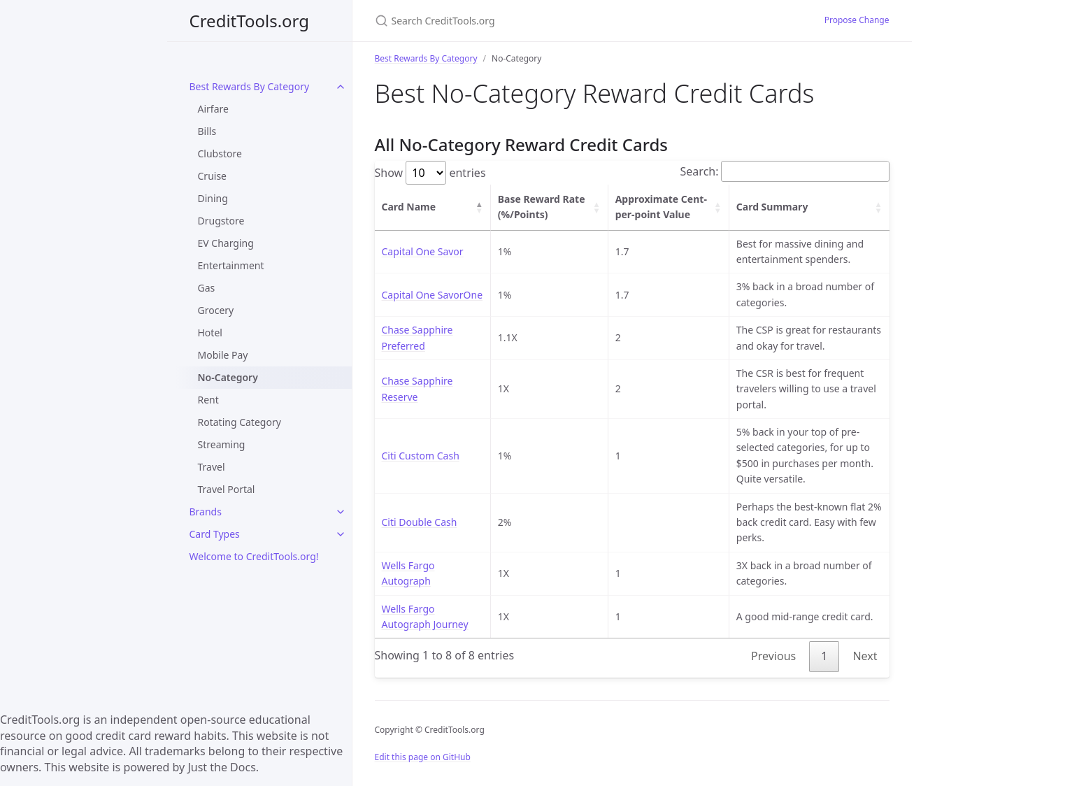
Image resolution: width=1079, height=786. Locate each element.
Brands (206, 511)
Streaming (221, 444)
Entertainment (231, 265)
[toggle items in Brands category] (340, 512)
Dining (213, 198)
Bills (207, 131)
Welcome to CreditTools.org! (254, 556)
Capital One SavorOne (432, 294)
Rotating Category (239, 422)
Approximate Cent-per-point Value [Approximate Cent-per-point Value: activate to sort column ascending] (661, 206)
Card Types (215, 534)
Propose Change (856, 20)
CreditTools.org (250, 20)
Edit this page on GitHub (423, 757)
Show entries (430, 172)
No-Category (228, 377)
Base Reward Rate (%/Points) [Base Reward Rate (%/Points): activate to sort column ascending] (541, 206)
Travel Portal (226, 489)
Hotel (210, 332)
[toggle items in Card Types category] (340, 534)
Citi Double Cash (419, 522)
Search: (784, 171)
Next (864, 656)
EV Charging (226, 243)
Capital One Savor (423, 251)
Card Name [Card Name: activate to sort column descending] (409, 206)
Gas (206, 287)
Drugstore (221, 220)
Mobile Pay (223, 355)
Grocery (216, 310)
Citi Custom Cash (420, 455)
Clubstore (220, 153)
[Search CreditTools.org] (539, 20)
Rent (208, 399)
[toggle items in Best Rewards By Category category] (340, 87)
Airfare (213, 108)
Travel (211, 466)
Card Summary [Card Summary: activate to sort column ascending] (772, 206)
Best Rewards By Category (250, 86)
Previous (773, 656)
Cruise (212, 176)
